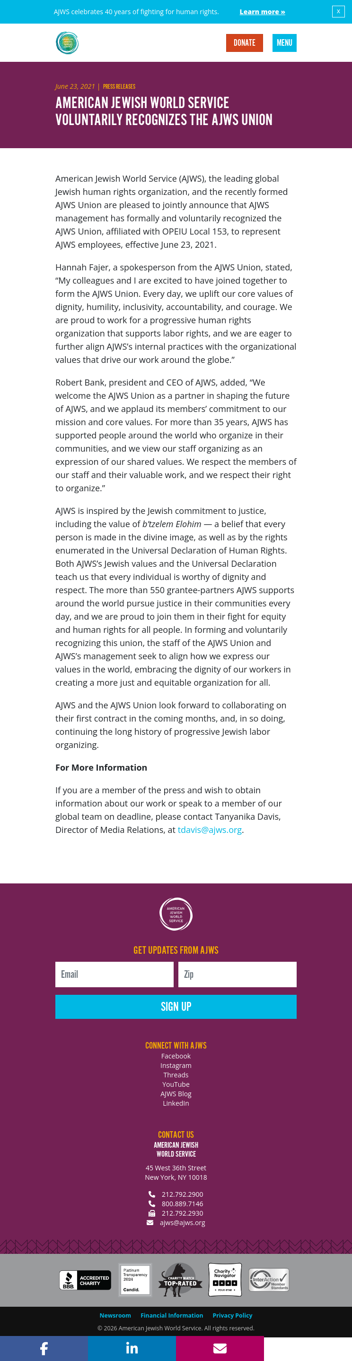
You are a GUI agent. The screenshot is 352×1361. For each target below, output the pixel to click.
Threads (176, 1074)
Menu (284, 43)
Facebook (176, 1055)
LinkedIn (176, 1103)
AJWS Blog (175, 1093)
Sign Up (176, 1007)
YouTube (176, 1084)
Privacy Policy (233, 1315)
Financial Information (172, 1315)
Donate (244, 43)
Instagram (176, 1065)
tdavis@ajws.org (210, 829)
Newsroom (116, 1315)
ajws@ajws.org (182, 1222)
